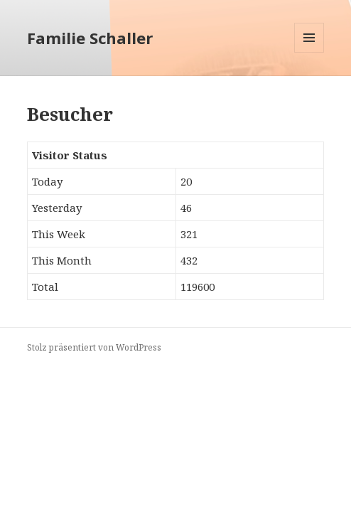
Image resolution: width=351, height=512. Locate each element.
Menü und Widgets (309, 52)
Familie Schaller (90, 37)
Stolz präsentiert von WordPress (94, 347)
